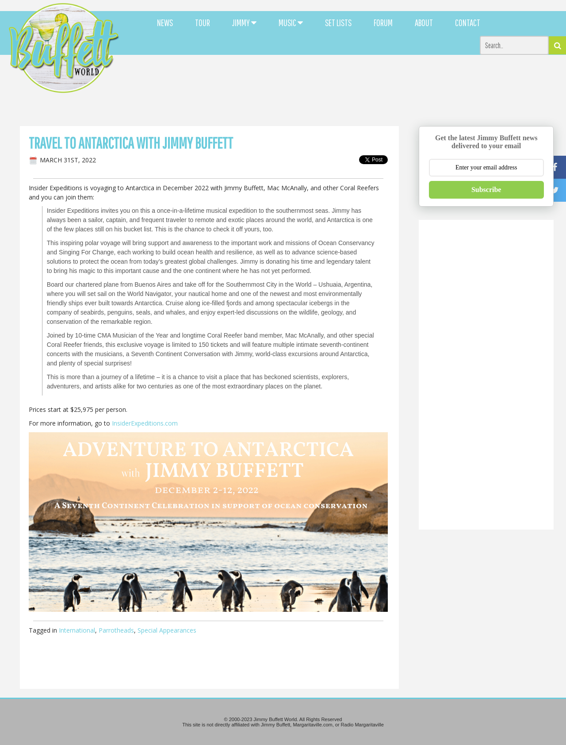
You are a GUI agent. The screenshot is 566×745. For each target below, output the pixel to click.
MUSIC (291, 22)
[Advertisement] (346, 80)
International (77, 630)
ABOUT (424, 22)
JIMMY (244, 22)
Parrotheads (116, 630)
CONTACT (467, 22)
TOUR (202, 22)
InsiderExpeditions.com (145, 423)
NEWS (165, 22)
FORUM (383, 22)
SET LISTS (338, 22)
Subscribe (486, 189)
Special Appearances (167, 630)
